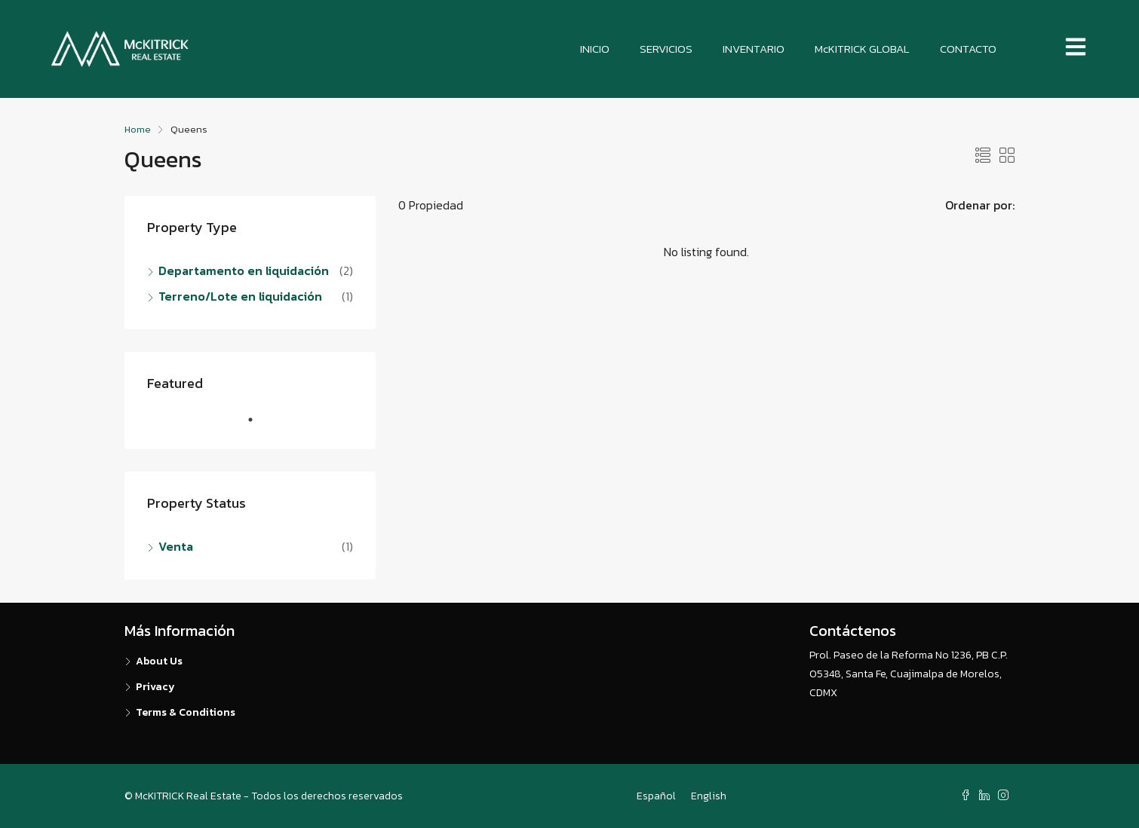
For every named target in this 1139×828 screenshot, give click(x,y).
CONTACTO (968, 48)
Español (656, 796)
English (708, 796)
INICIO (594, 48)
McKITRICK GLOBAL (862, 48)
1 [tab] (258, 425)
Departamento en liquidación (243, 270)
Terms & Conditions (185, 712)
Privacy (155, 687)
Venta (175, 546)
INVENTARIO (753, 48)
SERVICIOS (666, 48)
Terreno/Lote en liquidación (240, 296)
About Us (159, 661)
